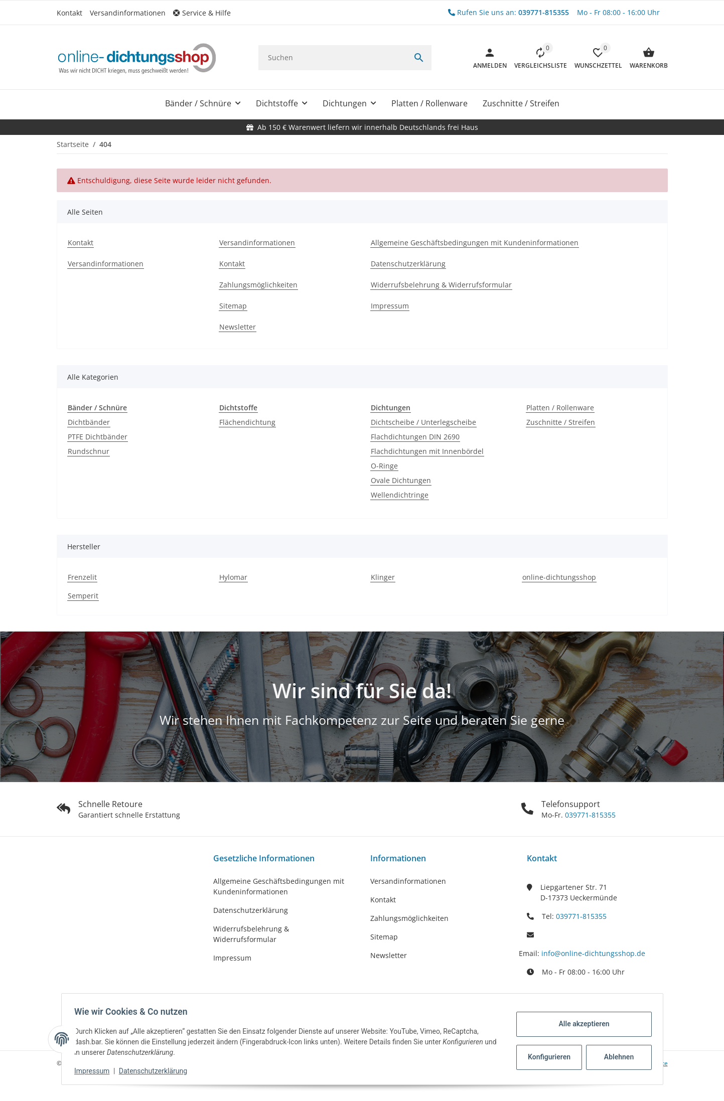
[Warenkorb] (645, 58)
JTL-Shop (585, 1093)
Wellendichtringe (399, 495)
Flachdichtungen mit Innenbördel (427, 451)
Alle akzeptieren (580, 1024)
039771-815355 (589, 815)
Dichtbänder (89, 422)
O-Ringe (384, 465)
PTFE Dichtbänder (97, 436)
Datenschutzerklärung (250, 910)
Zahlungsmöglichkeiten (409, 918)
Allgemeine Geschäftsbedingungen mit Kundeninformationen (278, 886)
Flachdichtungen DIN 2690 (415, 436)
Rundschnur (88, 451)
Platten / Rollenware (560, 407)
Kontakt (69, 13)
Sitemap (384, 936)
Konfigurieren (547, 1057)
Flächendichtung (247, 422)
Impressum (232, 958)
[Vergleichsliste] (537, 57)
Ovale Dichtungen (401, 480)
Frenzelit (82, 577)
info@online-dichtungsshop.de (593, 953)
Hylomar (233, 577)
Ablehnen (615, 1057)
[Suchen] (332, 57)
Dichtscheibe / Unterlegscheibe (423, 422)
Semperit (83, 595)
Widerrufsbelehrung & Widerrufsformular (251, 934)
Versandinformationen (128, 13)
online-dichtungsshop (559, 577)
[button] (205, 13)
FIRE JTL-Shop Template (635, 1093)
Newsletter (388, 955)
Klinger (383, 577)
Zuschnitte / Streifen (560, 422)
